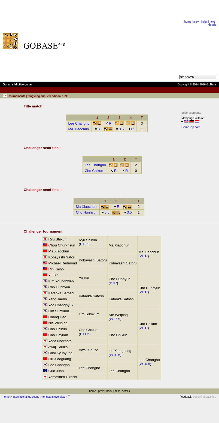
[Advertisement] (125, 41)
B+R (113, 283)
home (187, 21)
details (212, 24)
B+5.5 (84, 244)
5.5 (106, 212)
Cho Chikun (94, 171)
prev (196, 21)
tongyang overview (53, 396)
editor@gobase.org (204, 396)
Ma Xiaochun (78, 129)
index (204, 21)
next (212, 21)
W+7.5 (115, 319)
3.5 (128, 212)
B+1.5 (84, 334)
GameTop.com (190, 127)
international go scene (26, 396)
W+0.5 (115, 355)
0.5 (120, 129)
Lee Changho (78, 123)
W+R (144, 256)
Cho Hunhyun (87, 212)
